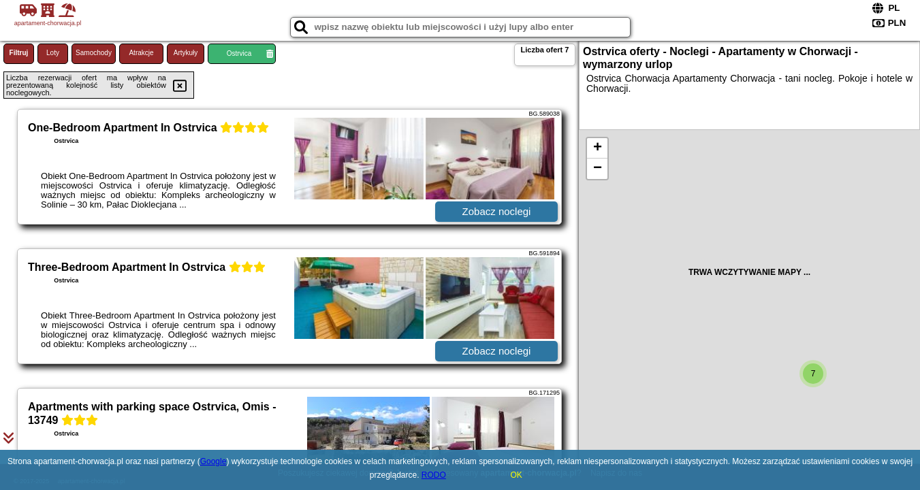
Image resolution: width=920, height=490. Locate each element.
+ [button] (597, 148)
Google (213, 461)
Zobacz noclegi (496, 211)
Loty (52, 52)
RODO (434, 475)
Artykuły (186, 52)
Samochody (94, 52)
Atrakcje (141, 52)
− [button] (597, 169)
